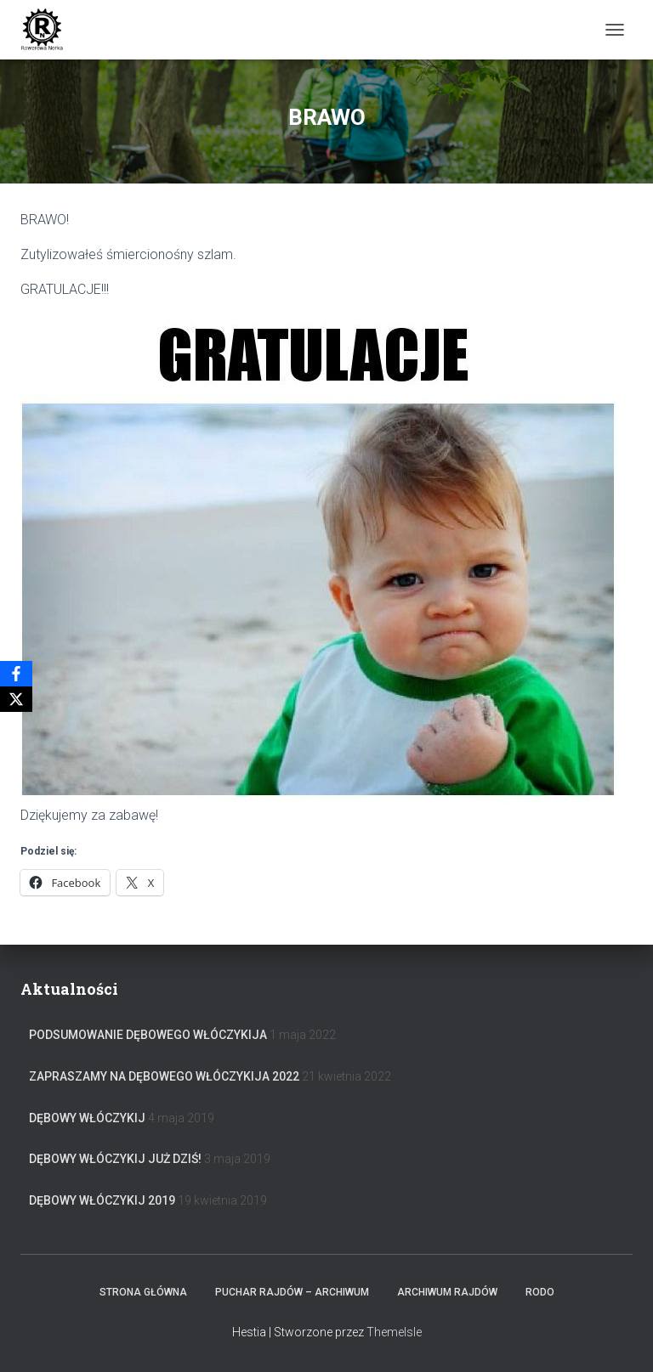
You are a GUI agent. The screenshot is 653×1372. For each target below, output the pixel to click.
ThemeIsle (394, 1332)
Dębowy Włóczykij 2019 (102, 1200)
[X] (16, 699)
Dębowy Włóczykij (87, 1118)
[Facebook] (16, 673)
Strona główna (143, 1292)
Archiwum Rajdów (447, 1292)
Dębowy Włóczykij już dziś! (115, 1159)
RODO (539, 1292)
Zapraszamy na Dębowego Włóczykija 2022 (164, 1076)
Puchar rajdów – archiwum (292, 1292)
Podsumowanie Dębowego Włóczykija (148, 1035)
